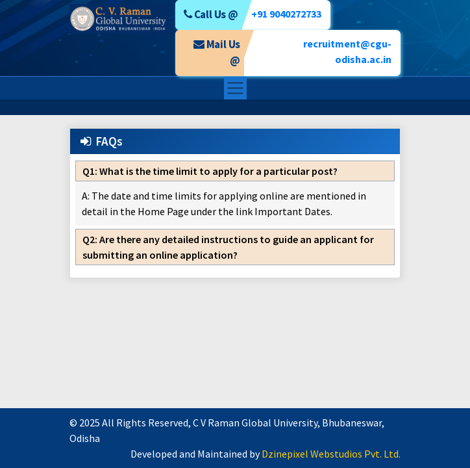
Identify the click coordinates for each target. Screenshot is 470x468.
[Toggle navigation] (235, 88)
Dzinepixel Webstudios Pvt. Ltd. (331, 453)
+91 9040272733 (286, 13)
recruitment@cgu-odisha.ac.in (347, 51)
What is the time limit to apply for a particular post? (210, 170)
